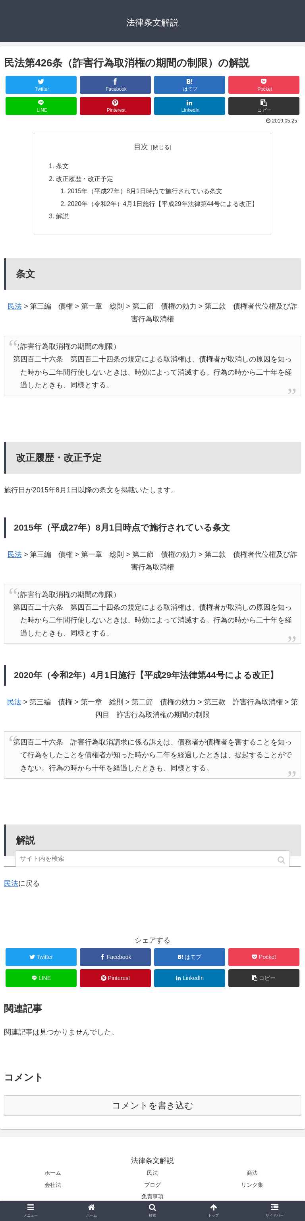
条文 (61, 166)
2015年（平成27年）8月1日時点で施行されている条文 (144, 192)
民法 (15, 309)
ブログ (152, 1187)
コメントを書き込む (152, 1108)
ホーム (52, 1175)
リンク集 (252, 1187)
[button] (282, 860)
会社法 (52, 1187)
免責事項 (152, 1198)
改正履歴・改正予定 (83, 179)
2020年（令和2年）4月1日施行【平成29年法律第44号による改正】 (163, 205)
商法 (252, 1175)
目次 (141, 147)
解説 (61, 218)
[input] (152, 858)
